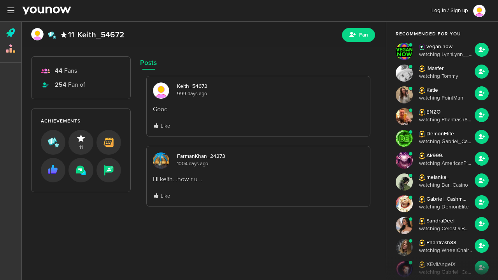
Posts (148, 63)
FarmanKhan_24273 (201, 156)
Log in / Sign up (449, 10)
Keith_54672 (192, 86)
